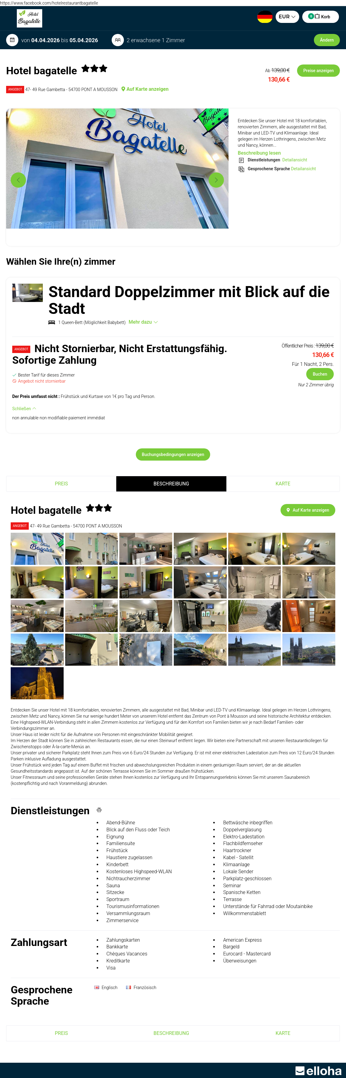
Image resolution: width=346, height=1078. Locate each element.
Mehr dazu (143, 322)
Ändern (327, 40)
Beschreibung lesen (259, 153)
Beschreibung (171, 484)
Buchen (320, 374)
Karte (283, 484)
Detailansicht (294, 159)
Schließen (24, 408)
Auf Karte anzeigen (145, 89)
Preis (61, 484)
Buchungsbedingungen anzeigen (173, 454)
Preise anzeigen (318, 70)
